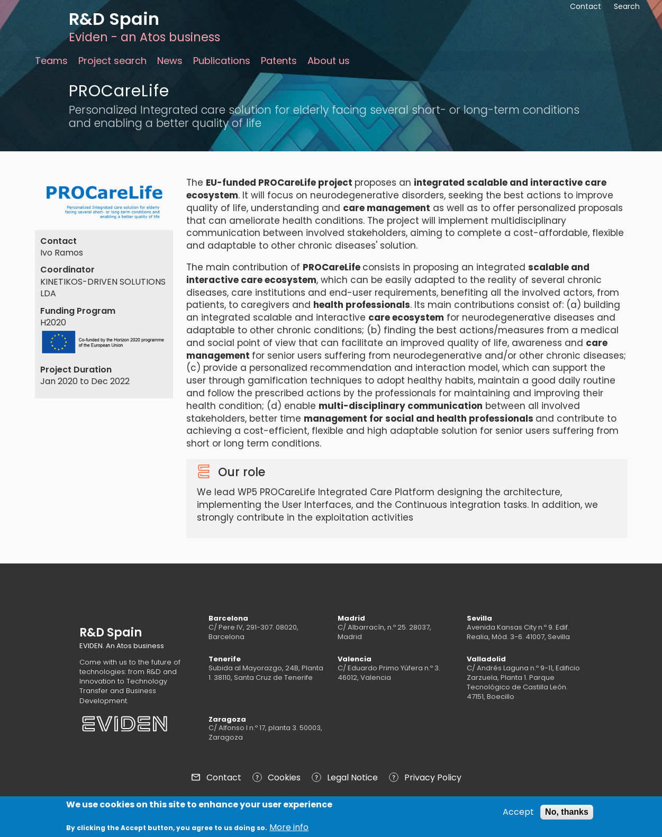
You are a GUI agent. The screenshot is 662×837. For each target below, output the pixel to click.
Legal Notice (352, 777)
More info (289, 828)
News (170, 60)
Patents (279, 60)
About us (328, 60)
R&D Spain (114, 19)
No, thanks (566, 812)
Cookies (284, 777)
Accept (518, 812)
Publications (221, 60)
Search (627, 6)
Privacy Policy (432, 777)
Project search (112, 60)
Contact (223, 777)
